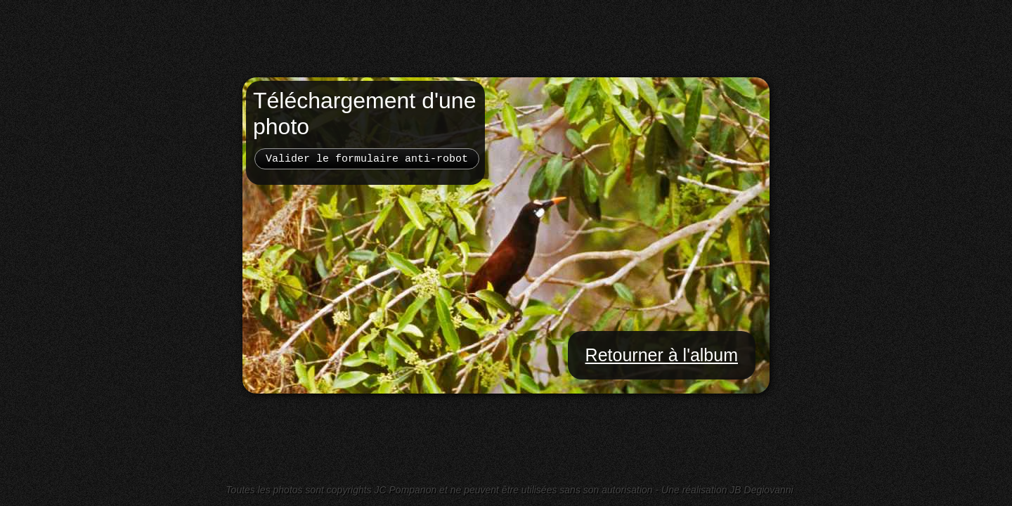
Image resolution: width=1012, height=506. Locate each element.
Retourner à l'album (661, 355)
